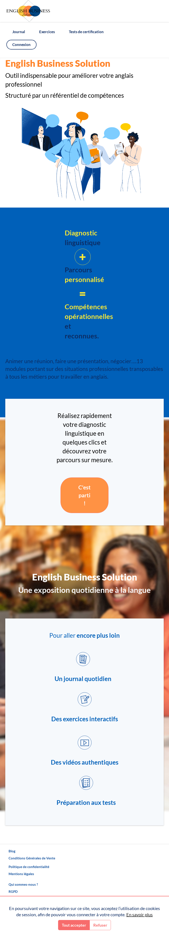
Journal (18, 31)
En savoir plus (139, 914)
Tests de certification (86, 31)
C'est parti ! (84, 495)
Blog (12, 851)
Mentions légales (21, 874)
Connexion (21, 44)
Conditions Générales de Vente (32, 858)
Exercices (47, 31)
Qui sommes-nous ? (23, 884)
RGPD (13, 891)
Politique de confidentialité (29, 867)
